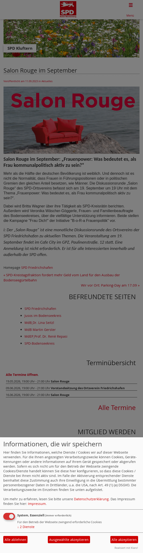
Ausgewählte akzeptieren (69, 539)
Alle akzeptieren (124, 539)
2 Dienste (26, 527)
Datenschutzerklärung (91, 499)
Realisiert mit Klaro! (126, 548)
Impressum (37, 503)
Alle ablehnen (15, 539)
